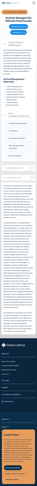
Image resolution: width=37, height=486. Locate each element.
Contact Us (5, 374)
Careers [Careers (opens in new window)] (4, 419)
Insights (4, 387)
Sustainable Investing (8, 370)
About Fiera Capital (8, 361)
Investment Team (17, 177)
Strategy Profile (17, 26)
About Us (5, 354)
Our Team (5, 380)
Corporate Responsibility (10, 365)
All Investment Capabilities (15, 12)
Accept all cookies (13, 468)
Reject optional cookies (15, 473)
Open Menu (34, 3)
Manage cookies (12, 479)
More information (17, 167)
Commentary (17, 32)
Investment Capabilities (11, 394)
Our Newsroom (7, 401)
